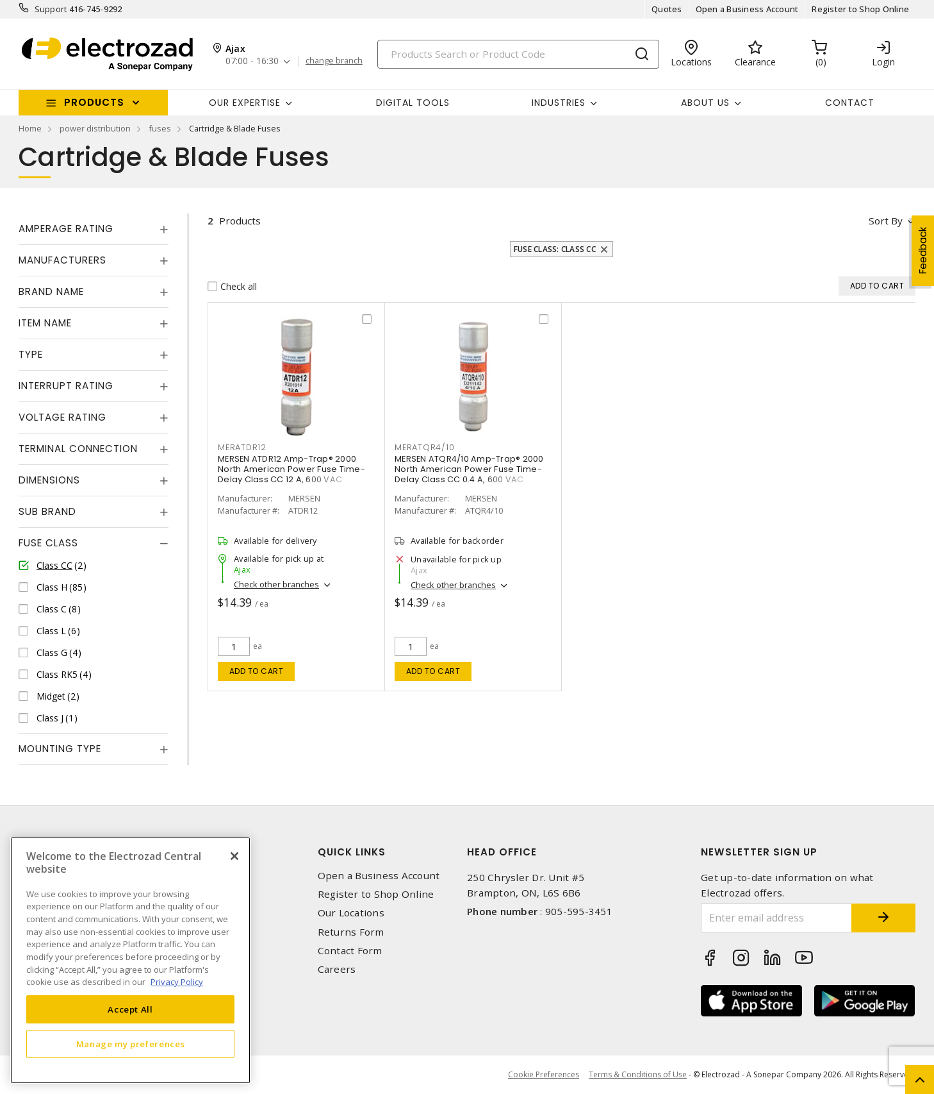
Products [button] (94, 102)
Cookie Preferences (543, 1075)
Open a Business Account (747, 9)
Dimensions (49, 480)
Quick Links (352, 852)
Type (31, 354)
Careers (337, 969)
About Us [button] (705, 102)
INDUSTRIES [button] (559, 102)
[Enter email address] (776, 918)
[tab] (93, 229)
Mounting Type (60, 748)
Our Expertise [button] (245, 102)
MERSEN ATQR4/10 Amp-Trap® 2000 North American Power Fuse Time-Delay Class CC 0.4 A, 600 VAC (469, 469)
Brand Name (51, 291)
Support (51, 9)
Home (30, 128)
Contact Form (350, 951)
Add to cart (256, 671)
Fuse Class (48, 543)
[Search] (518, 54)
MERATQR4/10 (424, 447)
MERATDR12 (242, 447)
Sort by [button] (886, 220)
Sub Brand (47, 511)
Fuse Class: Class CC (555, 249)
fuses (160, 128)
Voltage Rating (62, 417)
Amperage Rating (66, 228)
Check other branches (276, 584)
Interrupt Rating (66, 385)
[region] (130, 960)
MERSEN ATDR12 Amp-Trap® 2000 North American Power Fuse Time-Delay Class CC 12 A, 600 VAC (291, 469)
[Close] (234, 856)
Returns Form (351, 932)
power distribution (95, 128)
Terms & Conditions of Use (638, 1074)
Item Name (45, 323)
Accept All (130, 1009)
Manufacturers (62, 260)
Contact (849, 102)
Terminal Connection (78, 448)
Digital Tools (413, 102)
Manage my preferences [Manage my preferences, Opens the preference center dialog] (130, 1044)
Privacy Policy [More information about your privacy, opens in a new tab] (177, 982)
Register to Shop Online (860, 9)
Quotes (666, 9)
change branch (334, 61)
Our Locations (351, 913)
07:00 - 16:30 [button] (252, 61)
